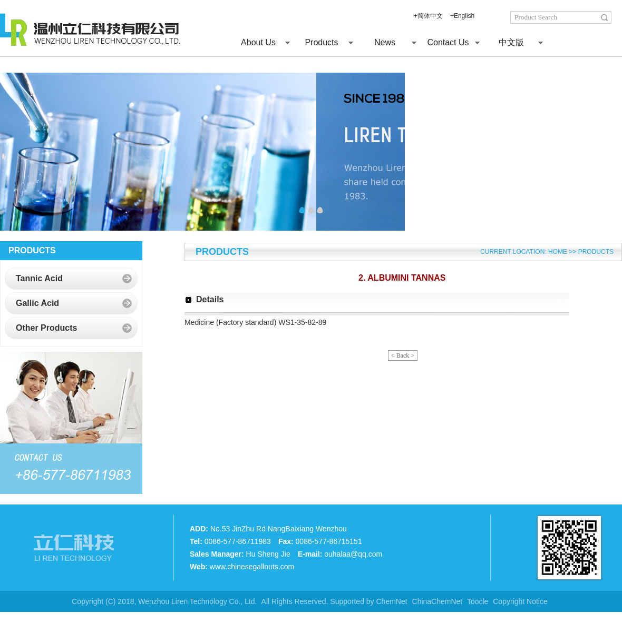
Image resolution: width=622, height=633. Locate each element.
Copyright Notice (520, 601)
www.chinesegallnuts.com (252, 566)
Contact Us (448, 42)
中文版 (511, 42)
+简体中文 (428, 15)
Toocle (477, 601)
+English (462, 15)
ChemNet (391, 601)
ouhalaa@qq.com (353, 554)
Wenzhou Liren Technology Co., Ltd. (196, 601)
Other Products (46, 327)
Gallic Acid (37, 303)
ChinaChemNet (437, 601)
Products (321, 42)
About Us (258, 42)
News (384, 42)
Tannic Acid (39, 278)
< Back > (402, 355)
